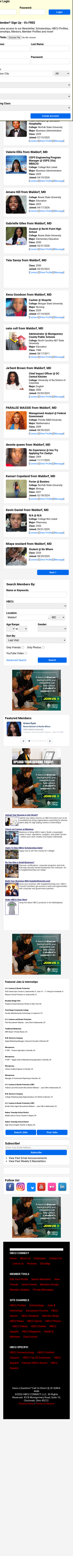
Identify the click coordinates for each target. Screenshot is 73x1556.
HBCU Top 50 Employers (37, 1357)
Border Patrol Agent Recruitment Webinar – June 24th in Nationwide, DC (31, 1106)
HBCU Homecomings (22, 1352)
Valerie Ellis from (27, 152)
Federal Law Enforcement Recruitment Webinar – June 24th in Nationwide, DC (33, 1088)
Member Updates (20, 1289)
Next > (52, 572)
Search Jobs (21, 1132)
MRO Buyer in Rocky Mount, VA (16, 1032)
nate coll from (24, 328)
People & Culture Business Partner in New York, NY (23, 1004)
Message (59, 141)
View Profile (46, 141)
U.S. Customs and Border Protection (18, 1019)
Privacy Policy (26, 1403)
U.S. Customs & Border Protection (17, 988)
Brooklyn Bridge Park (12, 1001)
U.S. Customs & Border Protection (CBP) (19, 1085)
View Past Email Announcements (28, 1158)
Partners (32, 1263)
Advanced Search (16, 660)
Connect (34, 141)
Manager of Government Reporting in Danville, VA (22, 1078)
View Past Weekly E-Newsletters (27, 1161)
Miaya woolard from (29, 544)
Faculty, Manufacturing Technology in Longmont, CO (24, 1013)
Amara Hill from (26, 192)
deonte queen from (28, 444)
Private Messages (43, 1289)
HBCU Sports (34, 1321)
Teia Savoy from (26, 260)
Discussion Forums (37, 1310)
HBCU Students (30, 1315)
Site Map (45, 1263)
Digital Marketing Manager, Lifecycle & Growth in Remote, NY (27, 1041)
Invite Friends (29, 1284)
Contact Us (55, 1258)
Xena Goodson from (29, 294)
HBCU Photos (53, 1321)
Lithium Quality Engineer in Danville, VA (19, 1069)
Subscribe (36, 1152)
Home (13, 1258)
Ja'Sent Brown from (28, 368)
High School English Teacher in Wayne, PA (20, 1125)
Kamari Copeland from (30, 476)
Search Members (41, 1279)
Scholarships (36, 1305)
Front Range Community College (17, 1010)
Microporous (9, 1047)
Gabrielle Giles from (29, 223)
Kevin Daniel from (27, 510)
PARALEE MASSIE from (31, 408)
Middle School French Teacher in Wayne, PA (20, 1116)
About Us (25, 1258)
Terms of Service (45, 1403)
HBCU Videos (20, 1326)
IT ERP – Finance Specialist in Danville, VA (20, 1050)
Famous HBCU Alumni (35, 1362)
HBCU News (17, 1321)
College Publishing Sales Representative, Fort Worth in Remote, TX (29, 1097)
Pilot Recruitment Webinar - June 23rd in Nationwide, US (25, 1022)
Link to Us (18, 1263)
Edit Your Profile (19, 1279)
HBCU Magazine (31, 1331)
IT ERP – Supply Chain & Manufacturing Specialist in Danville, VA (28, 1060)
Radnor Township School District (17, 1112)
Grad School (30, 1336)
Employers (40, 1258)
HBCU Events (38, 1326)
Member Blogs (50, 1315)
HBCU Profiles (18, 1305)
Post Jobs (52, 1132)
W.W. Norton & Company (14, 1038)
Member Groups (49, 1284)
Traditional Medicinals (13, 1029)
